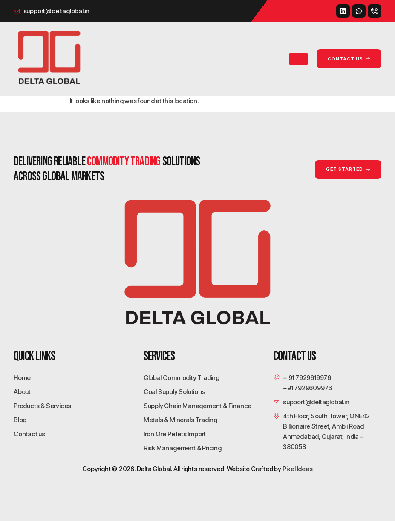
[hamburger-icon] (298, 59)
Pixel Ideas (298, 469)
